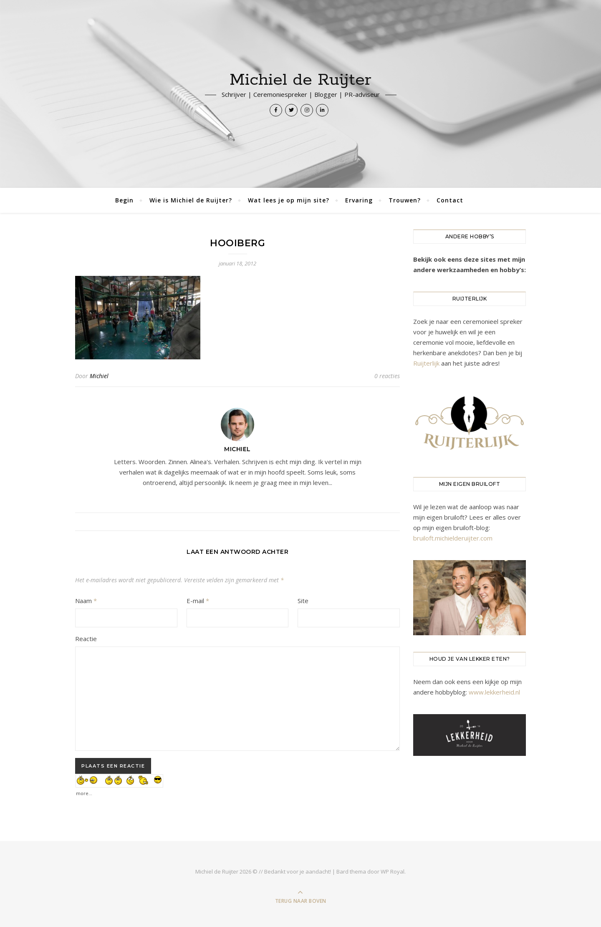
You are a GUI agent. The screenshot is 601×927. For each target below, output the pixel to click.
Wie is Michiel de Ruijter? (190, 200)
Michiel (99, 376)
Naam (86, 600)
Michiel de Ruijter (300, 80)
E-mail (198, 600)
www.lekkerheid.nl (494, 692)
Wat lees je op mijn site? (288, 200)
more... (84, 791)
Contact (450, 200)
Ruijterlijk (426, 363)
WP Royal (392, 871)
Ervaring (359, 200)
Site (303, 600)
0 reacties (387, 376)
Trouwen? (405, 200)
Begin (124, 200)
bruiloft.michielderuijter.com (452, 538)
